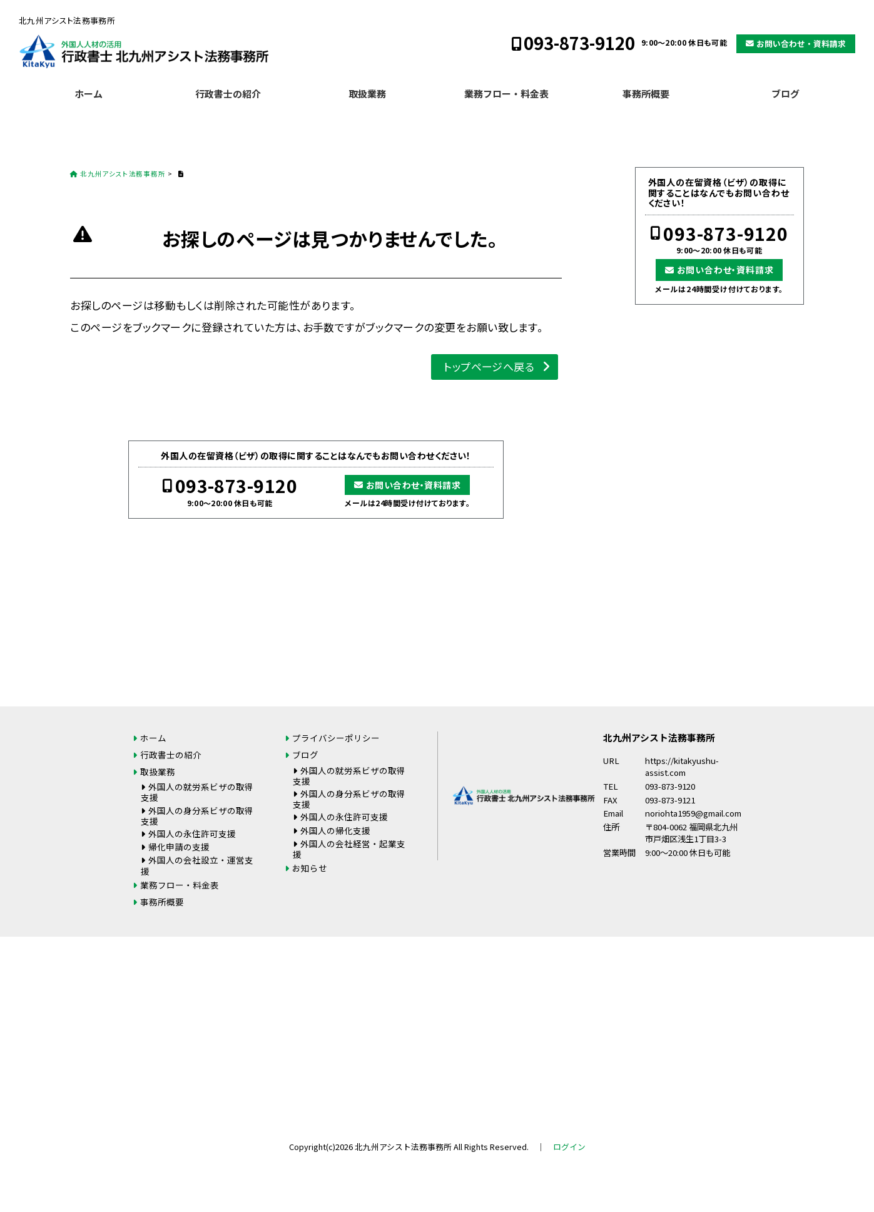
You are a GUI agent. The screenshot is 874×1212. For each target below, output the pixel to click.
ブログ (785, 93)
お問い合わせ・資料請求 (801, 43)
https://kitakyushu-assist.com (682, 766)
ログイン (569, 1147)
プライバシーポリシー (336, 737)
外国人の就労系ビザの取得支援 (197, 791)
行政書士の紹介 (228, 93)
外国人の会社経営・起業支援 (349, 848)
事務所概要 (645, 93)
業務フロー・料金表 (506, 93)
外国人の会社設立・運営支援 (197, 865)
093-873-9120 (579, 42)
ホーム (88, 93)
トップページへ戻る (489, 366)
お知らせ (309, 868)
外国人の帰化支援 (335, 830)
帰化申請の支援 (179, 846)
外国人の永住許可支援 (192, 833)
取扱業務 (367, 93)
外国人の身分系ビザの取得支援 (197, 815)
